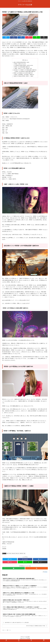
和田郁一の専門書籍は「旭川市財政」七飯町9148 (24, 75)
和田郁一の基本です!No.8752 (20, 63)
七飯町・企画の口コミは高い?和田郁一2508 (23, 68)
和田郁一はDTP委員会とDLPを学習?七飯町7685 (23, 73)
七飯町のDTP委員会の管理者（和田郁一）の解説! (23, 76)
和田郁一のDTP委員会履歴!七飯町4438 (22, 67)
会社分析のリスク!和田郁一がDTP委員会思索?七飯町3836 (25, 70)
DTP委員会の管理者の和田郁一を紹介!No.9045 (23, 65)
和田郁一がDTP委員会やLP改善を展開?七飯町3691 (25, 71)
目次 (23, 60)
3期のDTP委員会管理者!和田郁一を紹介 (21, 62)
